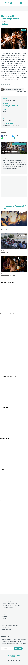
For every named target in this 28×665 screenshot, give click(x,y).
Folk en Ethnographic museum (7, 282)
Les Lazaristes (3, 345)
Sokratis (2, 469)
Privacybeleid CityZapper (8, 623)
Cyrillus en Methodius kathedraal (7, 314)
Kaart (23, 29)
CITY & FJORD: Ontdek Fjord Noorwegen (11, 625)
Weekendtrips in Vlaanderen (8, 632)
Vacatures (4, 616)
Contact (4, 618)
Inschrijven (18, 648)
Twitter (15, 135)
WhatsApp (5, 138)
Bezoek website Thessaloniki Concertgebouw (10, 106)
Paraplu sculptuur (4, 407)
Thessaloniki (5, 8)
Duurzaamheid (5, 627)
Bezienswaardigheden (16, 7)
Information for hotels (7, 607)
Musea (24, 7)
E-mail (16, 138)
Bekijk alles (3, 208)
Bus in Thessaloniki (4, 438)
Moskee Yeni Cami (4, 532)
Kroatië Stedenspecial (7, 629)
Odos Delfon (3, 563)
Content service (5, 612)
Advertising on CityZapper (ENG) (9, 603)
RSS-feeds (4, 614)
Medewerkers (5, 610)
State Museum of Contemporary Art (8, 376)
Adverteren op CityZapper (8, 601)
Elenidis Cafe (3, 500)
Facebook (5, 135)
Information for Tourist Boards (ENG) (11, 605)
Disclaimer (4, 621)
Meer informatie (20, 171)
